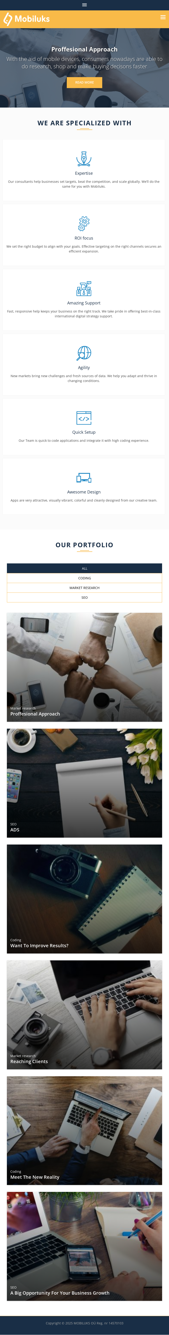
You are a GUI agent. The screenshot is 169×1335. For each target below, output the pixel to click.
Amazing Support (83, 303)
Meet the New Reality (35, 1177)
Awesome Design (84, 492)
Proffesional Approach (35, 714)
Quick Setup (84, 432)
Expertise (84, 173)
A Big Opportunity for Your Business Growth (60, 1293)
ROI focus (84, 238)
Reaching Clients (29, 1061)
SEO (14, 824)
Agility (84, 367)
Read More (84, 82)
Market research (23, 708)
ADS (15, 830)
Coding (16, 940)
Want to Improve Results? (40, 945)
